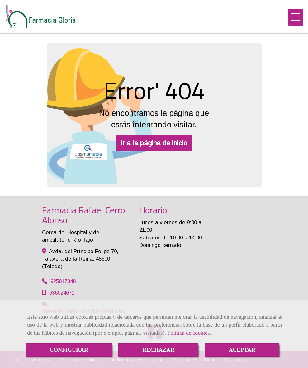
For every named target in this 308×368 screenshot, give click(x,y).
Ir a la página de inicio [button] (154, 143)
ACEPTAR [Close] (242, 350)
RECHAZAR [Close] (158, 350)
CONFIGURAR (69, 350)
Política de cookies (188, 333)
